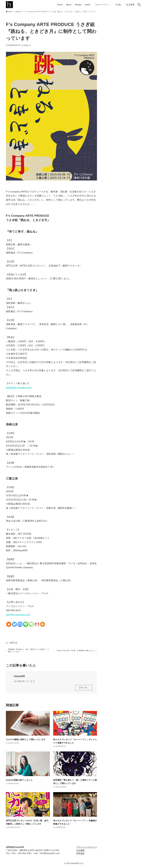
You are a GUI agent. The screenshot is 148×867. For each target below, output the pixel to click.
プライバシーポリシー (86, 847)
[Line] (25, 624)
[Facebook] (20, 624)
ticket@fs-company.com (19, 387)
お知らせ (27, 45)
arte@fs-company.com (18, 614)
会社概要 (80, 850)
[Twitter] (14, 624)
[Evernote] (31, 624)
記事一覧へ (84, 689)
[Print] (8, 624)
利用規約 (80, 853)
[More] (42, 624)
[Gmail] (36, 624)
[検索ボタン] (139, 5)
